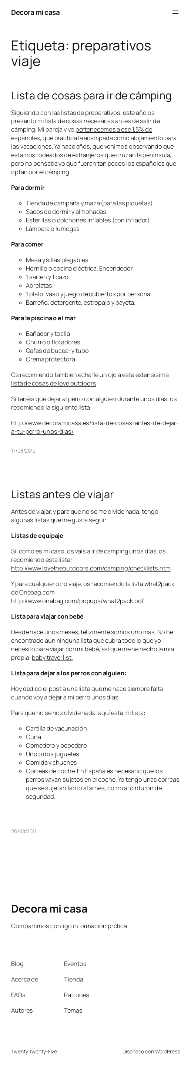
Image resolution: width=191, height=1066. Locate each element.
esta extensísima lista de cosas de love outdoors (90, 379)
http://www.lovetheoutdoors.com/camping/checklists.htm (91, 568)
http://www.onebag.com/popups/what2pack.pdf (77, 601)
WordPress (167, 1051)
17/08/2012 (23, 450)
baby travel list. (52, 657)
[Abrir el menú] (175, 12)
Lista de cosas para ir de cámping (91, 95)
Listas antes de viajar (62, 494)
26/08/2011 (23, 831)
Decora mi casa (35, 12)
